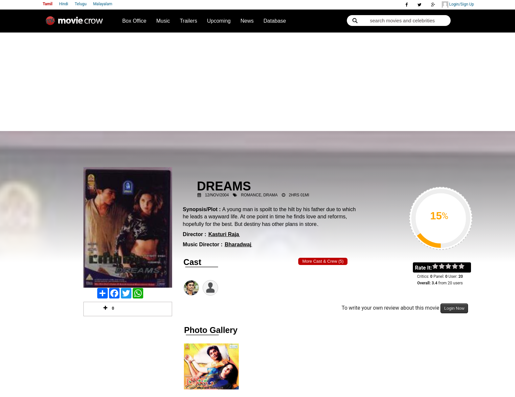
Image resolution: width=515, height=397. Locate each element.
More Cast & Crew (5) (323, 261)
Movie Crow (76, 23)
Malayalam (102, 4)
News (247, 21)
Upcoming (219, 21)
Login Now (454, 308)
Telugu (81, 4)
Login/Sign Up (458, 4)
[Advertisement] (257, 82)
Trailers (188, 21)
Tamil (48, 4)
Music (163, 21)
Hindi (63, 4)
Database (274, 21)
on (464, 266)
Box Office (134, 21)
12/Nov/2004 (217, 195)
